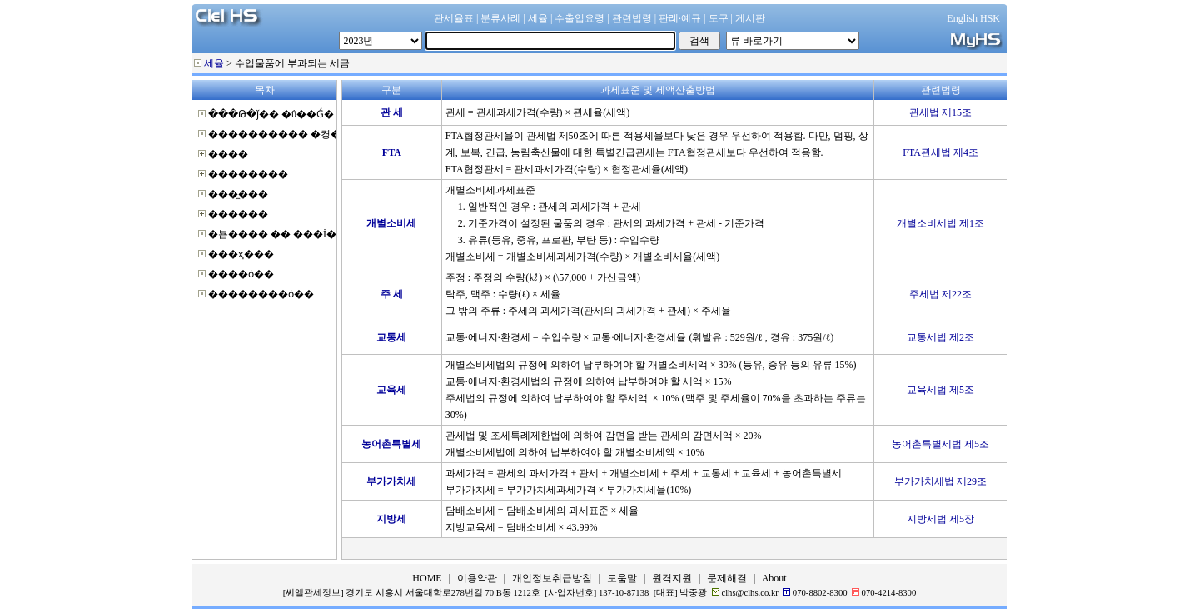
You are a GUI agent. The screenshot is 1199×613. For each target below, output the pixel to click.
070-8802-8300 (820, 592)
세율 (214, 63)
